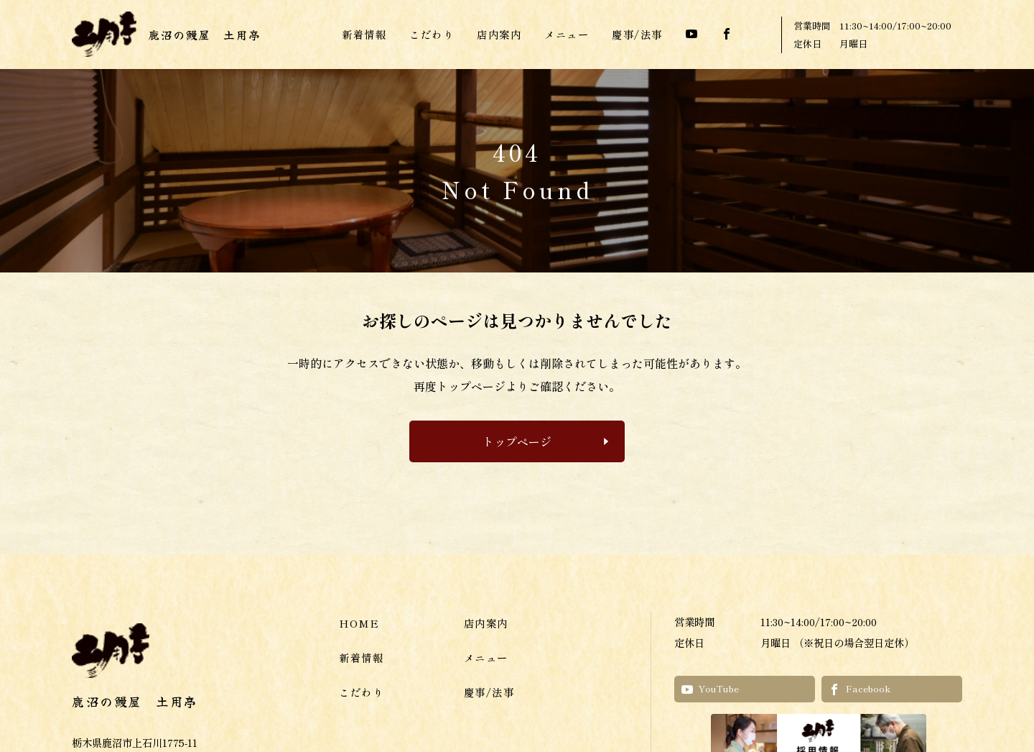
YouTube (710, 688)
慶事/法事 (637, 34)
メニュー (566, 34)
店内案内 (499, 34)
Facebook (859, 688)
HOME (359, 623)
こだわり (431, 34)
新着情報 (364, 34)
